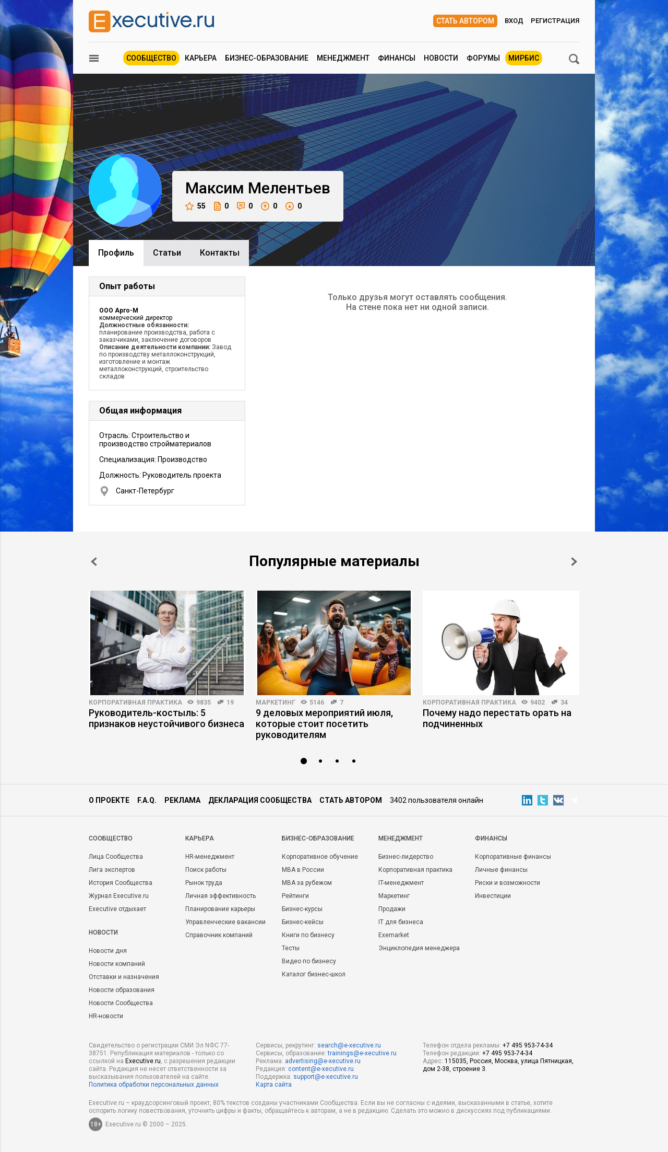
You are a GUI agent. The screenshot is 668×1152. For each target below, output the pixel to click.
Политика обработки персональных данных (154, 1084)
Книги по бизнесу (308, 935)
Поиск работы (205, 869)
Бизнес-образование (266, 58)
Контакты (220, 253)
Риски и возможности (507, 882)
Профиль (116, 253)
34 (564, 702)
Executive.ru (143, 1061)
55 (195, 206)
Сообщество (151, 58)
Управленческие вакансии (225, 922)
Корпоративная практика (135, 702)
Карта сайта (274, 1084)
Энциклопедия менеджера (419, 948)
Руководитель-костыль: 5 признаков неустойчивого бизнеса (166, 718)
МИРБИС (523, 58)
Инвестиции (493, 896)
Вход (514, 21)
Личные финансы (501, 869)
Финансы (396, 58)
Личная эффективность (220, 896)
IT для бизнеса (400, 922)
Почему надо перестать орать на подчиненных (497, 718)
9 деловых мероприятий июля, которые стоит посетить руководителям (324, 723)
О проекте (109, 800)
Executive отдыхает (117, 909)
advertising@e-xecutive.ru (323, 1061)
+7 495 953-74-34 (528, 1045)
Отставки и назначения (124, 977)
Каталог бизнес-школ (313, 974)
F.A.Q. (147, 800)
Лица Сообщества (116, 856)
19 (230, 702)
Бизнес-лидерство (405, 856)
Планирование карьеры (220, 909)
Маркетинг (275, 702)
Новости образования (121, 990)
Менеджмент (343, 58)
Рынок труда (203, 882)
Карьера (201, 58)
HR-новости (106, 1016)
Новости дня (108, 950)
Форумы (483, 58)
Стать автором (465, 21)
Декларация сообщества (260, 800)
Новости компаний (117, 963)
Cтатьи (167, 253)
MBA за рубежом (307, 882)
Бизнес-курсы (302, 909)
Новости (441, 58)
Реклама (182, 800)
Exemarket (393, 935)
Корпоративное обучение (320, 856)
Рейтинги (295, 896)
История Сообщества (120, 882)
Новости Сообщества (121, 1003)
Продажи (391, 909)
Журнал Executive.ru (119, 896)
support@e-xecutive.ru (325, 1076)
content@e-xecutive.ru (321, 1069)
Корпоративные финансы (513, 856)
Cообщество (111, 838)
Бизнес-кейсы (303, 922)
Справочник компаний (219, 935)
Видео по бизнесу (309, 961)
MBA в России (303, 869)
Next (574, 562)
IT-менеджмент (401, 882)
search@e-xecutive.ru (349, 1045)
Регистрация (555, 21)
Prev (94, 562)
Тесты (291, 948)
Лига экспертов (112, 869)
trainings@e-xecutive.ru (362, 1053)
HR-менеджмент (209, 856)
